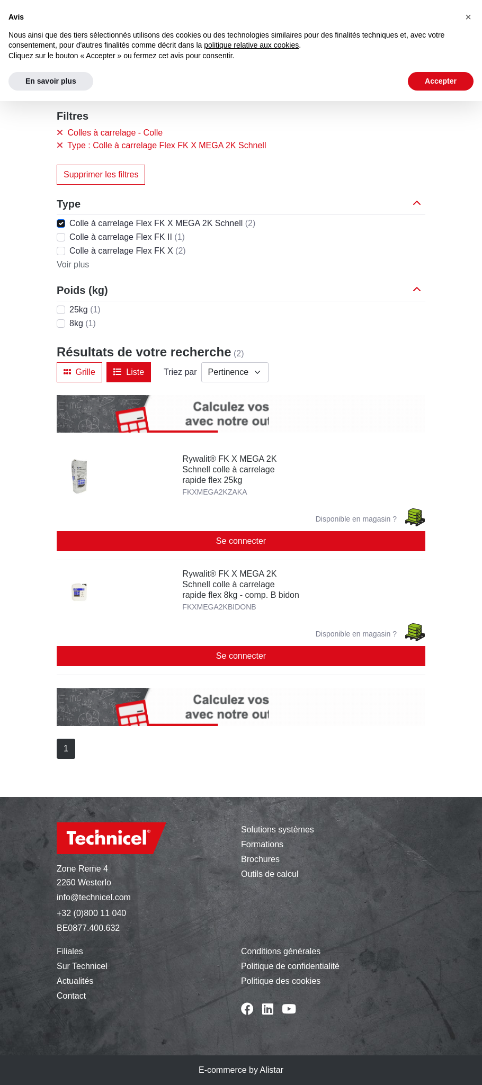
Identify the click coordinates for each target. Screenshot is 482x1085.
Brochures (260, 859)
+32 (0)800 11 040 (91, 913)
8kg (82, 323)
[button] (419, 204)
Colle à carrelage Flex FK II (127, 236)
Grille (79, 371)
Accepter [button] (441, 81)
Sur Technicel (82, 966)
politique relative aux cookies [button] (251, 45)
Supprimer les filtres (101, 174)
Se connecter (241, 540)
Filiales (70, 951)
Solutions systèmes (277, 829)
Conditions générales (280, 951)
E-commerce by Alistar (241, 1069)
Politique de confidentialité (290, 966)
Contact (71, 995)
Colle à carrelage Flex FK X (127, 250)
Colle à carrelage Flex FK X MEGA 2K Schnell (162, 223)
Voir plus (73, 264)
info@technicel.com (94, 897)
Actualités (75, 980)
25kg (85, 309)
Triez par (180, 371)
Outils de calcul (270, 873)
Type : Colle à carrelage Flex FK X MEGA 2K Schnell (161, 145)
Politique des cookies (280, 980)
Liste (128, 371)
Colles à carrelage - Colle (110, 132)
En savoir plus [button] (50, 81)
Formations (262, 844)
